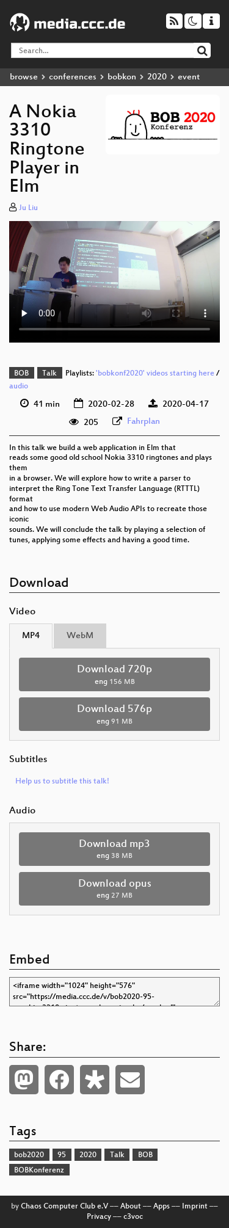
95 (61, 1155)
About (130, 1206)
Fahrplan (143, 421)
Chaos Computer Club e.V (64, 1206)
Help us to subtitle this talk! (62, 781)
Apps (161, 1206)
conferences (72, 77)
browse (24, 77)
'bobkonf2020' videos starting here (155, 373)
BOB (21, 373)
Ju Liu (28, 208)
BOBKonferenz (39, 1170)
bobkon (121, 77)
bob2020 (29, 1155)
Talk (49, 373)
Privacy (99, 1217)
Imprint (195, 1206)
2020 (157, 77)
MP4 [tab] (31, 636)
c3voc (133, 1217)
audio (18, 386)
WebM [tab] (80, 636)
